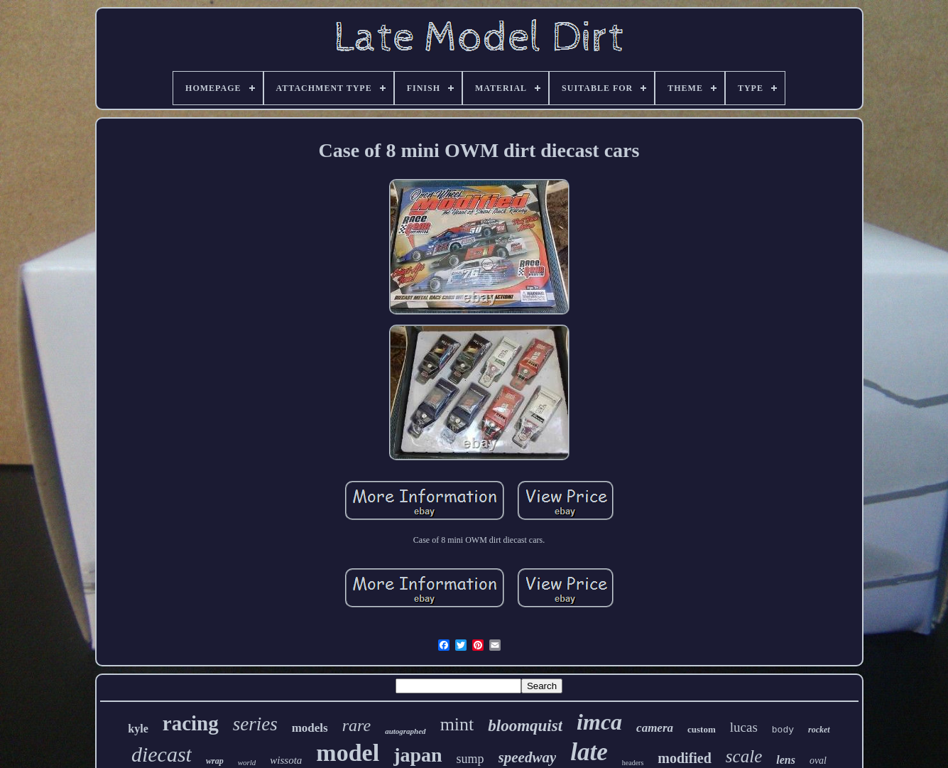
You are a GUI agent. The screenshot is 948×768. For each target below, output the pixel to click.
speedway (527, 757)
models (310, 728)
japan (417, 755)
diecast (161, 754)
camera (654, 728)
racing (191, 723)
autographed (405, 731)
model (347, 753)
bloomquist (525, 726)
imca (599, 722)
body (783, 730)
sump (470, 759)
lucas (744, 727)
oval (818, 760)
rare (356, 725)
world (247, 762)
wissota (286, 760)
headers (633, 763)
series (255, 724)
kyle (138, 729)
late (588, 752)
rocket (819, 730)
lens (785, 760)
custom (701, 729)
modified (685, 758)
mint (457, 724)
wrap (215, 761)
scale (744, 756)
